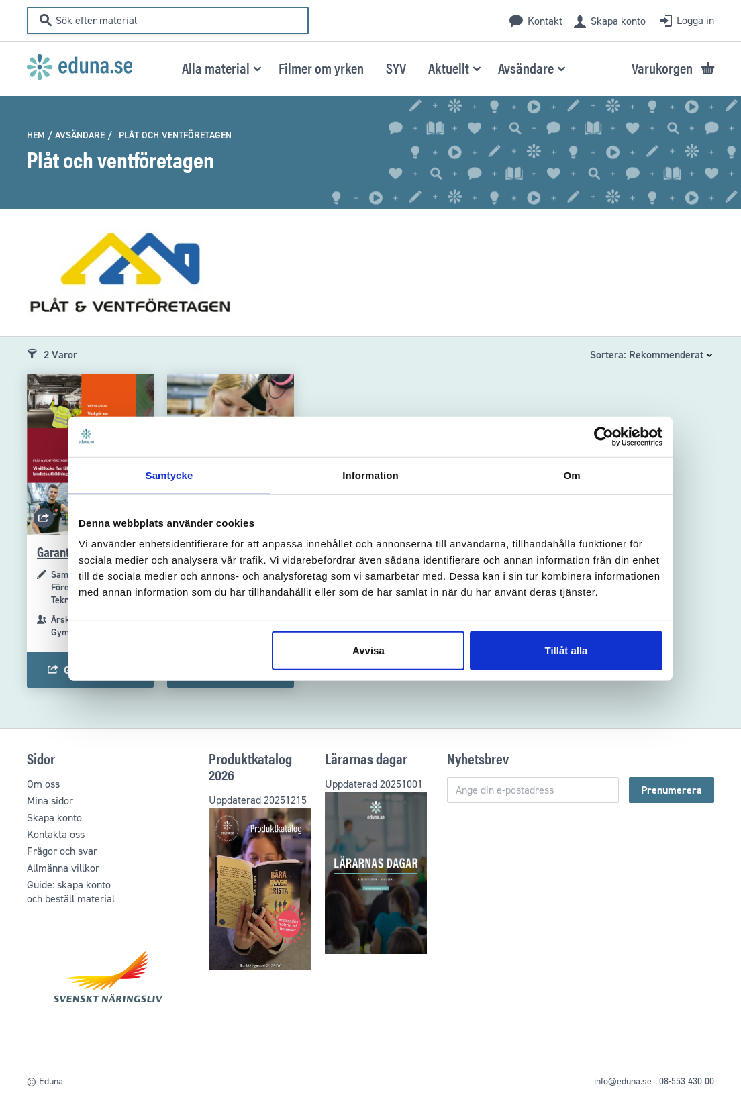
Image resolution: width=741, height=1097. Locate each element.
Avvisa (368, 650)
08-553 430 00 (686, 1081)
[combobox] (176, 20)
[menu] (371, 68)
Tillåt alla (565, 650)
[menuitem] (219, 67)
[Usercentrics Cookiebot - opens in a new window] (603, 436)
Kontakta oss (56, 834)
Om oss (43, 784)
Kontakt (545, 21)
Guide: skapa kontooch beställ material (71, 892)
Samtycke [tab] (169, 474)
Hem (36, 135)
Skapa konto (618, 21)
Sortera (607, 355)
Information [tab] (370, 474)
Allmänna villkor (63, 868)
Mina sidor (50, 801)
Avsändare (80, 135)
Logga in (695, 20)
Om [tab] (571, 474)
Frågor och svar (62, 851)
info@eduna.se (623, 1081)
